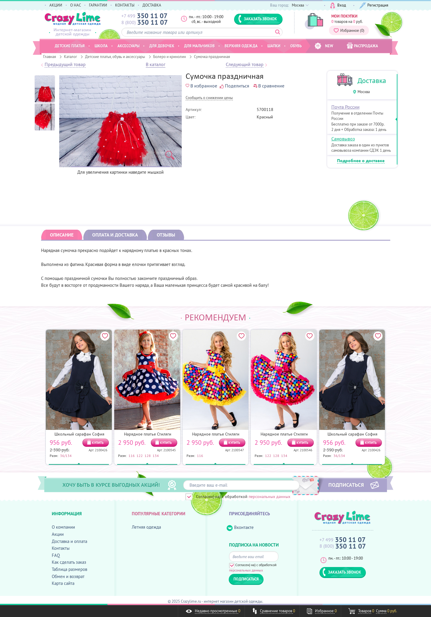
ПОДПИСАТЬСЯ (346, 484)
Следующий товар (245, 64)
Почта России (345, 107)
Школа (101, 45)
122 (140, 455)
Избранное (348, 30)
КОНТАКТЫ (124, 5)
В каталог (155, 64)
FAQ (56, 555)
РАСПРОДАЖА (362, 46)
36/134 (66, 455)
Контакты (61, 548)
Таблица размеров (69, 569)
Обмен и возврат (68, 576)
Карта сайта (63, 583)
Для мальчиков (199, 45)
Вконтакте (240, 527)
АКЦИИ (55, 5)
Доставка (372, 80)
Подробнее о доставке (361, 161)
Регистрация (373, 5)
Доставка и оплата (69, 541)
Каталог (70, 56)
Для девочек (161, 45)
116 (131, 455)
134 (156, 455)
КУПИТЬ (98, 443)
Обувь (296, 45)
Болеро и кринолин (169, 56)
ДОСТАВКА (151, 5)
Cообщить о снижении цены (209, 98)
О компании (63, 527)
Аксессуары (128, 45)
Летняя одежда (146, 527)
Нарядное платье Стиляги (147, 434)
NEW (323, 46)
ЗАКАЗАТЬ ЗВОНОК (257, 19)
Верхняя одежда (241, 45)
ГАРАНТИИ (98, 5)
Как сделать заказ (69, 562)
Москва (364, 91)
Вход (338, 5)
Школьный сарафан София (79, 434)
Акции (58, 534)
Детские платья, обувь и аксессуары (115, 56)
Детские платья (70, 45)
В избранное (201, 86)
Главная (49, 56)
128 (148, 455)
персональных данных (269, 496)
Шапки (273, 45)
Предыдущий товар (65, 64)
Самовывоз (343, 139)
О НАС (75, 5)
